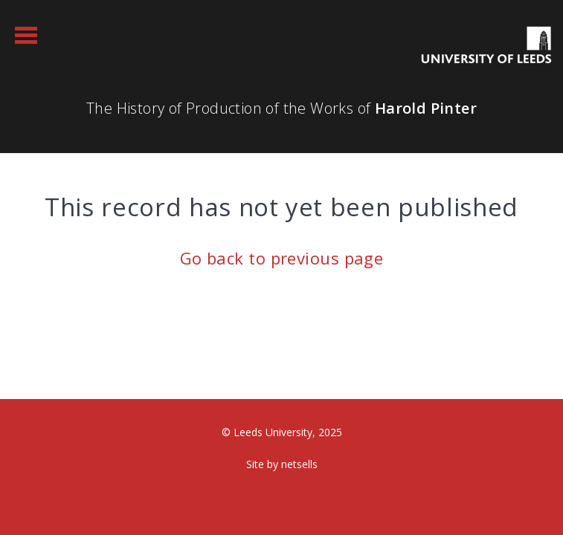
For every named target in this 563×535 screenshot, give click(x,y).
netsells (299, 464)
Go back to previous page (282, 258)
